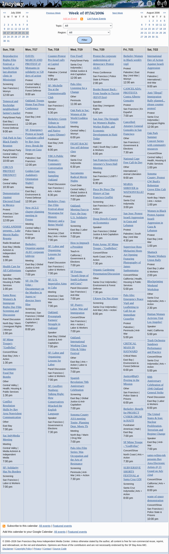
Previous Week (53, 13)
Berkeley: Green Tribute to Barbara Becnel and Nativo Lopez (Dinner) (57, 126)
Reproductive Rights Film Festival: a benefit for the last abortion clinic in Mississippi (11, 67)
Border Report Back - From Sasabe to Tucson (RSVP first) (106, 93)
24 (8, 36)
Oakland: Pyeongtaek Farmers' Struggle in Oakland (54, 320)
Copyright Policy (23, 548)
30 (4, 41)
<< (4, 12)
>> (27, 12)
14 (23, 29)
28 (23, 36)
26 (16, 36)
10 (8, 29)
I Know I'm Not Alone (105, 298)
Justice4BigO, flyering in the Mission (131, 380)
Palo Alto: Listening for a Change (78, 88)
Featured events (62, 525)
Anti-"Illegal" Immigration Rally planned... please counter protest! (156, 100)
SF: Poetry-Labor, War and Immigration (79, 308)
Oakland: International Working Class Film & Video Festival (78, 345)
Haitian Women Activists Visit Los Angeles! (156, 318)
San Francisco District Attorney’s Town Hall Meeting (105, 163)
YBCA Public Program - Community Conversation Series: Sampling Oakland (55, 167)
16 (4, 33)
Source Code (60, 548)
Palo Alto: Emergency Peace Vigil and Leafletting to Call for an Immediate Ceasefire (133, 307)
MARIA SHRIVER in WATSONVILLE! (133, 188)
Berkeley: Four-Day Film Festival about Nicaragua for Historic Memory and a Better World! (57, 213)
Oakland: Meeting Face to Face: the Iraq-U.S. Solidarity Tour (79, 213)
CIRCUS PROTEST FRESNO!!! (9, 171)
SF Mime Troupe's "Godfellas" (9, 343)
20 (19, 33)
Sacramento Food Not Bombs (9, 372)
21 (23, 33)
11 (12, 29)
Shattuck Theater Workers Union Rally (156, 256)
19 (16, 33)
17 (8, 33)
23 (4, 36)
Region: (62, 32)
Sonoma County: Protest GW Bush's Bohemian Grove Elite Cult (156, 181)
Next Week (117, 13)
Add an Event (70, 18)
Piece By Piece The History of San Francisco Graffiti (104, 193)
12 (16, 29)
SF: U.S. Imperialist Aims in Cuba (57, 283)
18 (12, 33)
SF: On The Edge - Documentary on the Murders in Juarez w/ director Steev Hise (34, 292)
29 (27, 36)
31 (8, 41)
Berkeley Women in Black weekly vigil (133, 60)
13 (19, 29)
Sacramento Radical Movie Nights (78, 177)
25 (12, 36)
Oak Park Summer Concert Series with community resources (156, 141)
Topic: (59, 25)
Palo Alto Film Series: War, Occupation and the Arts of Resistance (79, 455)
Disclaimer (7, 548)
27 (19, 36)
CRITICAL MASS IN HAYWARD (130, 347)
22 (27, 33)
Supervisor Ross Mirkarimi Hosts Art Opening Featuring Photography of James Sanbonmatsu (132, 258)
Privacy (37, 548)
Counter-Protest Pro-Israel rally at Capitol (57, 60)
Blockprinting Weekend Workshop (155, 285)
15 (27, 29)
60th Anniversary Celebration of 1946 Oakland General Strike (155, 384)
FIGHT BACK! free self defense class (79, 147)
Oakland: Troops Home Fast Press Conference (34, 104)
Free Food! (76, 56)
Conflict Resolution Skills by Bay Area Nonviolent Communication (12, 409)
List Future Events (96, 18)
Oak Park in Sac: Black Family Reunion (12, 141)
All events (45, 525)
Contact (47, 548)
